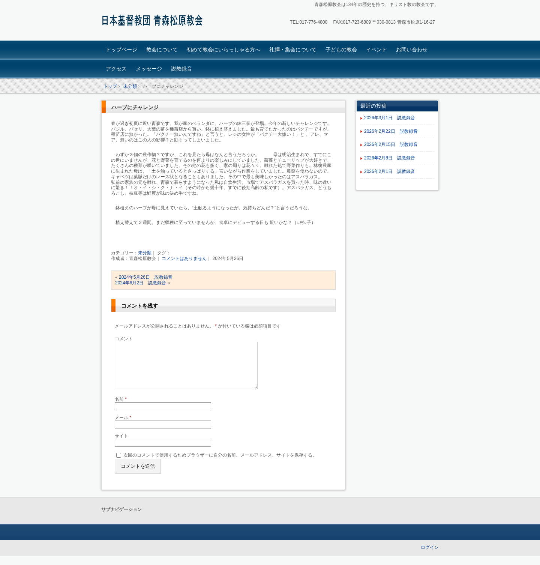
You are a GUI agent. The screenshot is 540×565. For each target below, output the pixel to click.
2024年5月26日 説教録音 (145, 277)
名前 (121, 408)
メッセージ (149, 69)
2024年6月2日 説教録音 (140, 283)
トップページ (121, 50)
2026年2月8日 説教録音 (389, 158)
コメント (124, 338)
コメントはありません (184, 258)
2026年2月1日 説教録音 (392, 171)
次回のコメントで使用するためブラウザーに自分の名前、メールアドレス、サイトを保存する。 (220, 464)
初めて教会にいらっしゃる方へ (223, 50)
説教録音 (181, 69)
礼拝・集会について (292, 50)
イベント (376, 50)
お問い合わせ (412, 50)
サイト (121, 445)
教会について (162, 50)
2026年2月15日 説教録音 (391, 144)
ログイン (430, 556)
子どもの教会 (341, 50)
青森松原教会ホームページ (154, 21)
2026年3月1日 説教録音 (392, 117)
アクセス (116, 69)
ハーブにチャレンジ (135, 107)
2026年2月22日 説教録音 (391, 131)
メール (123, 426)
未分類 (145, 252)
